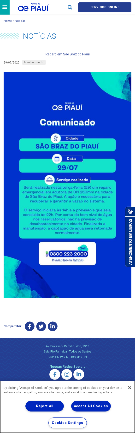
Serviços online (105, 7)
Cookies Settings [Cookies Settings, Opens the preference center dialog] (67, 423)
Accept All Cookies (91, 406)
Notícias (20, 21)
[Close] (129, 387)
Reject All (44, 406)
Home (8, 21)
